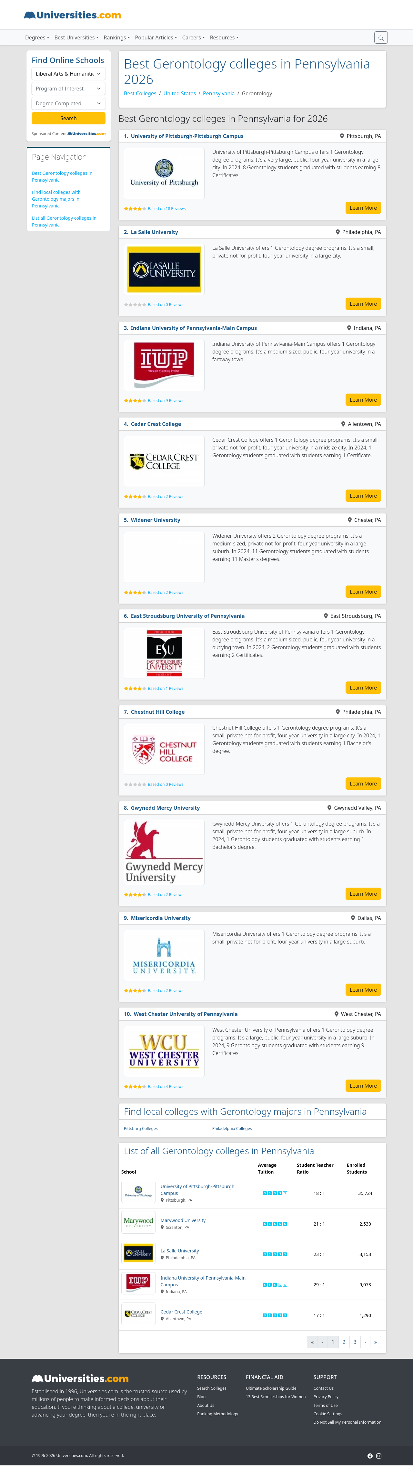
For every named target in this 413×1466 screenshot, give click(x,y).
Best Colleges (140, 93)
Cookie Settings (328, 1414)
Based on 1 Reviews (165, 688)
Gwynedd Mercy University (165, 807)
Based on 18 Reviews (167, 208)
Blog (201, 1396)
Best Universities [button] (75, 37)
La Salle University (154, 232)
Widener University (155, 519)
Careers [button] (191, 37)
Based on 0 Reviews (165, 304)
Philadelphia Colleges (232, 1128)
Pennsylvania (219, 93)
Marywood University (183, 1220)
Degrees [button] (35, 37)
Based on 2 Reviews (165, 496)
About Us (205, 1405)
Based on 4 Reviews (165, 1086)
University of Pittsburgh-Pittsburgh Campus (187, 136)
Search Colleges (212, 1388)
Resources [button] (222, 37)
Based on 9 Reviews (165, 400)
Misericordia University (161, 918)
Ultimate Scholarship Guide (271, 1388)
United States (180, 93)
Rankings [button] (115, 37)
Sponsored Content (49, 134)
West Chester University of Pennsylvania (186, 1014)
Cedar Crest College (156, 423)
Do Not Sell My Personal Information (347, 1422)
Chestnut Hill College (158, 711)
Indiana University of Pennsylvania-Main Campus (194, 328)
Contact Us (324, 1388)
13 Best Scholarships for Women (276, 1396)
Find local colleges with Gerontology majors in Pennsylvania (56, 199)
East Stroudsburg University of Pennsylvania (188, 615)
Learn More (363, 207)
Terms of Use (326, 1405)
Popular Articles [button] (154, 37)
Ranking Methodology (217, 1414)
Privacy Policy (326, 1396)
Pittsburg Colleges (141, 1128)
